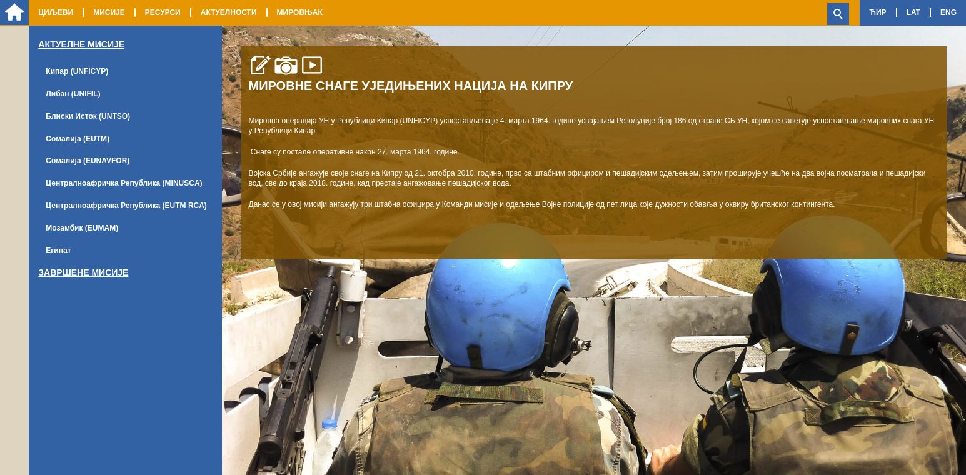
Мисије (109, 12)
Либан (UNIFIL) (73, 93)
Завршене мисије (83, 273)
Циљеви (55, 12)
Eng (948, 12)
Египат (58, 250)
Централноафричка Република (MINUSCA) (124, 183)
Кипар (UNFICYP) (77, 71)
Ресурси (163, 12)
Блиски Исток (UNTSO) (88, 116)
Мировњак (300, 12)
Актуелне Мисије (81, 44)
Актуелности (229, 12)
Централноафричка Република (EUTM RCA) (126, 205)
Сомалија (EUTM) (77, 138)
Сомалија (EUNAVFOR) (87, 160)
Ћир (877, 12)
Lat (913, 12)
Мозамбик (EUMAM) (82, 228)
